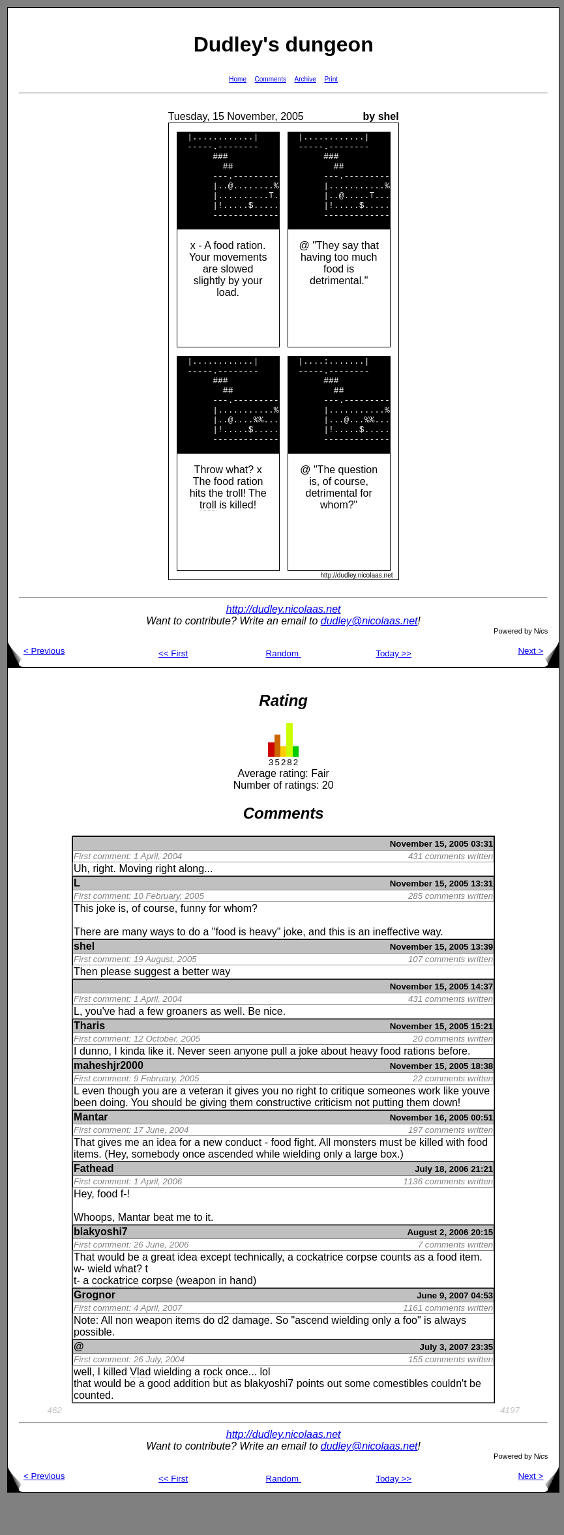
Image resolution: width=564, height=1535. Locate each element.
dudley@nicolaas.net (369, 656)
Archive (305, 79)
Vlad (140, 1406)
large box (375, 1189)
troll (234, 528)
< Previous (36, 686)
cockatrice (319, 1292)
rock (212, 1406)
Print (331, 79)
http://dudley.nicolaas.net (283, 644)
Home (237, 79)
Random (283, 689)
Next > (538, 686)
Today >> (393, 689)
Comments (270, 79)
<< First (173, 689)
